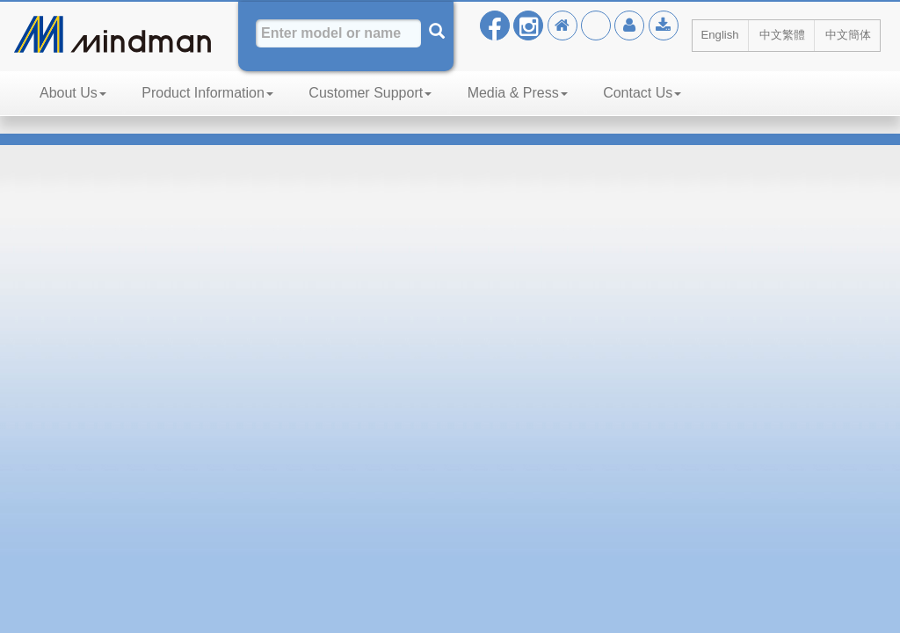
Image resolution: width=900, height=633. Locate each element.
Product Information (207, 92)
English (720, 34)
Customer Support (370, 92)
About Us (73, 92)
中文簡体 (848, 34)
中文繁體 (782, 34)
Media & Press (518, 92)
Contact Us (642, 92)
